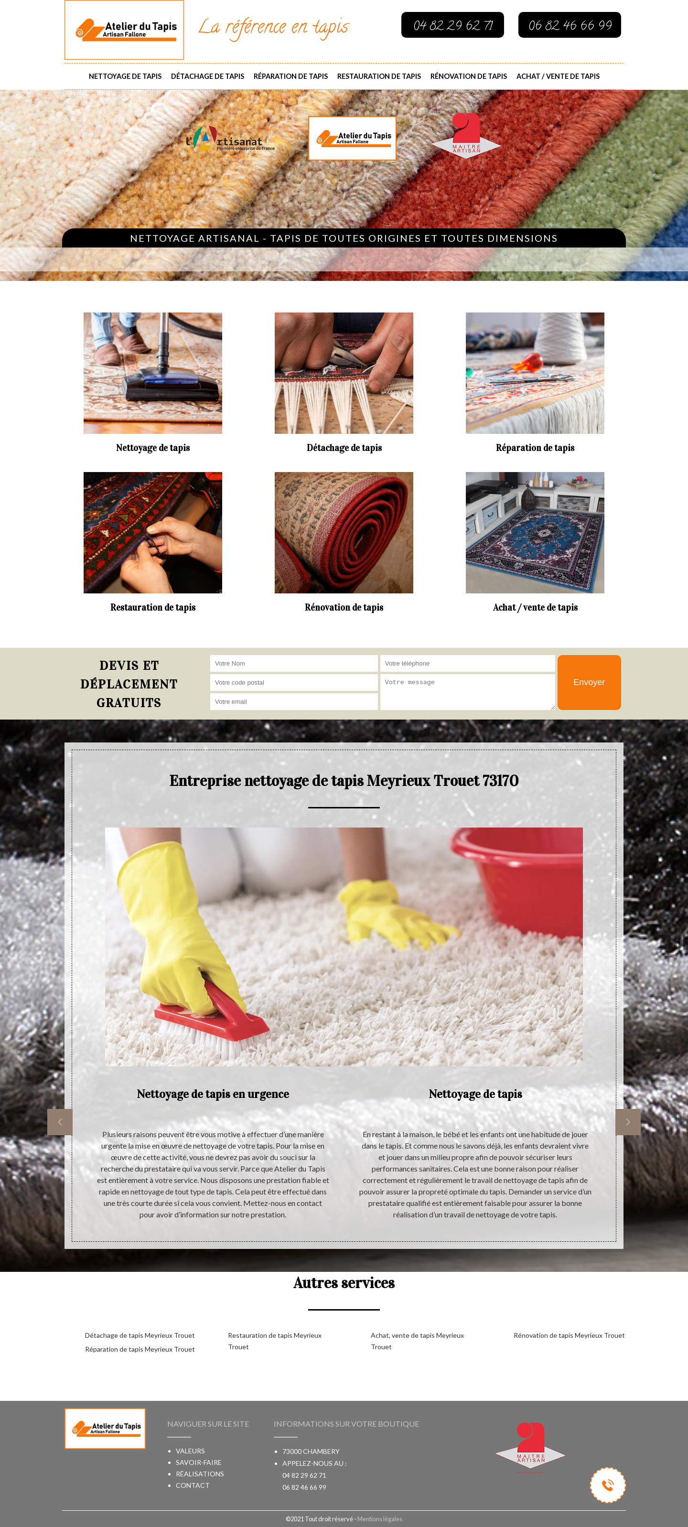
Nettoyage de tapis (125, 76)
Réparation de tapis (291, 76)
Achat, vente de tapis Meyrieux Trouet (417, 1341)
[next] (628, 1122)
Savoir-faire (199, 1462)
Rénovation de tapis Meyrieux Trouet (569, 1335)
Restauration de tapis (379, 76)
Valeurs (190, 1451)
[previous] (60, 1122)
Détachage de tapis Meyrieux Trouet (140, 1335)
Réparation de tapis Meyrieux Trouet (140, 1349)
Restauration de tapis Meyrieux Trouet (275, 1341)
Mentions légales (379, 1519)
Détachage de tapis (207, 76)
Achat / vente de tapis (558, 76)
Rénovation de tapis (468, 76)
